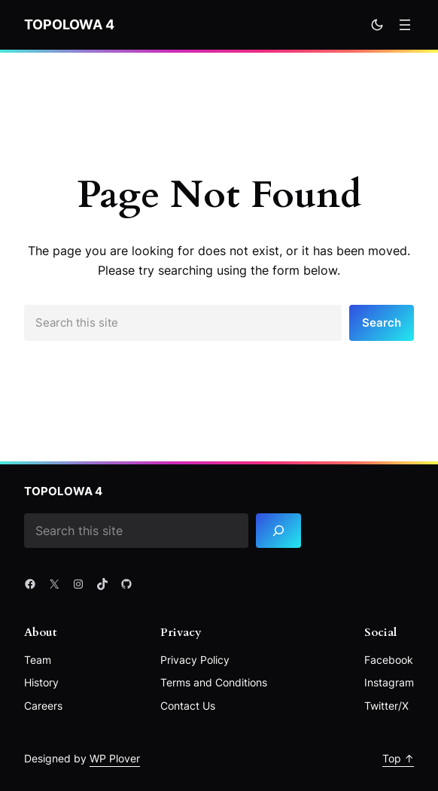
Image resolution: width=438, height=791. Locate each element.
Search (381, 322)
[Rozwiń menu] (405, 25)
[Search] (278, 531)
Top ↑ (398, 758)
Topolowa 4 (69, 24)
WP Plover (115, 758)
